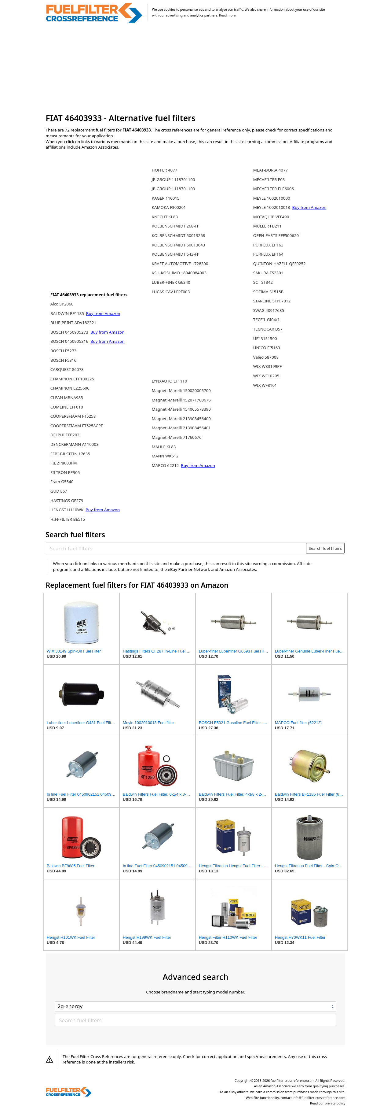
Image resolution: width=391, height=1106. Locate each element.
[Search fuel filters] (176, 548)
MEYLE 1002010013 (272, 207)
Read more (227, 15)
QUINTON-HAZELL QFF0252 (279, 263)
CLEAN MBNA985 (66, 397)
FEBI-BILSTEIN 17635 (70, 454)
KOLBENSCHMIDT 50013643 (178, 245)
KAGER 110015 (166, 198)
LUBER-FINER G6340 (171, 282)
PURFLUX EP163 (268, 245)
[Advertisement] (195, 68)
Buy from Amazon (103, 313)
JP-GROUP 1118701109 (173, 188)
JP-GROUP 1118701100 (173, 179)
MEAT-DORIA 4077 (270, 170)
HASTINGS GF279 (66, 500)
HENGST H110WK (67, 509)
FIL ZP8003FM (63, 463)
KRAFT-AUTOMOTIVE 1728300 (180, 263)
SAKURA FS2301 (268, 273)
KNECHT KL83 (165, 217)
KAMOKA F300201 (169, 207)
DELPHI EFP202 (64, 435)
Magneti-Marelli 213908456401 (181, 428)
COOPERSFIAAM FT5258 (73, 416)
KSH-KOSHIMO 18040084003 (179, 273)
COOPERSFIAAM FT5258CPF (76, 425)
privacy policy (335, 1103)
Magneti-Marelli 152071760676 (181, 400)
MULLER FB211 (267, 226)
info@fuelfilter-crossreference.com (319, 1098)
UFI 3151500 (265, 338)
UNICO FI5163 (266, 347)
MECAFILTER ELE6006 (273, 188)
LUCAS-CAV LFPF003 (171, 291)
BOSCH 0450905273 (70, 332)
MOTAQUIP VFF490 (271, 217)
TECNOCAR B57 (268, 329)
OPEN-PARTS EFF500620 (276, 235)
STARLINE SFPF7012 (272, 301)
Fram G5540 (62, 481)
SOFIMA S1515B (268, 291)
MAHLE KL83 (164, 446)
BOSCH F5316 (63, 360)
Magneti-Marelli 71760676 (177, 437)
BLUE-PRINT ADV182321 (73, 322)
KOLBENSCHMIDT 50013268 (178, 235)
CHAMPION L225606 (70, 388)
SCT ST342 (263, 282)
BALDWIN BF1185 (67, 313)
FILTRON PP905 (65, 472)
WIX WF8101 (265, 385)
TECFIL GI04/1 (266, 319)
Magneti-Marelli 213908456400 (181, 418)
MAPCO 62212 (166, 465)
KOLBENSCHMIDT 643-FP (175, 254)
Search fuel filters (325, 548)
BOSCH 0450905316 (70, 341)
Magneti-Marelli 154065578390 (181, 409)
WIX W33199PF (267, 366)
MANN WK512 (165, 456)
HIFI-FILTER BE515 (67, 519)
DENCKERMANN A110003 (74, 444)
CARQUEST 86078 (67, 369)
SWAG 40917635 (268, 310)
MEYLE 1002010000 (271, 198)
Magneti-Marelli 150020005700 (181, 390)
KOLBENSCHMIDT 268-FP (175, 226)
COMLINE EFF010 (66, 407)
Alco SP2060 (62, 304)
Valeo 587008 (266, 357)
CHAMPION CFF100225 (72, 379)
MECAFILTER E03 (269, 179)
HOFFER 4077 (164, 170)
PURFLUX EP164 (268, 254)
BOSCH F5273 (63, 350)
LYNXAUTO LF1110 (169, 381)
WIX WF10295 (266, 376)
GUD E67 (58, 491)
